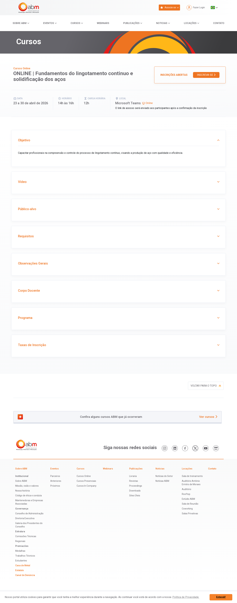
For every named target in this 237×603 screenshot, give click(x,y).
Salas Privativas (190, 513)
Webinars (103, 23)
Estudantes (21, 560)
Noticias (161, 23)
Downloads (135, 490)
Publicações (131, 23)
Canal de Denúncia (25, 575)
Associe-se (168, 7)
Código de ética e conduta (28, 495)
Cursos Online (84, 476)
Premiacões (21, 546)
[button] (214, 7)
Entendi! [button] (221, 597)
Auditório (186, 489)
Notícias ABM (162, 481)
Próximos (55, 486)
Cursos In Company (86, 486)
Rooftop (186, 494)
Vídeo (118, 182)
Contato (218, 23)
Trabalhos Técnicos (25, 555)
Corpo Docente (118, 291)
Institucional (21, 476)
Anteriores (55, 481)
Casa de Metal (22, 565)
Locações (190, 23)
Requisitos (118, 236)
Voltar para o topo (206, 385)
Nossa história (22, 490)
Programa (118, 318)
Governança (21, 508)
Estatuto (19, 570)
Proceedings (135, 486)
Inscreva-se (206, 74)
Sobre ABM (19, 23)
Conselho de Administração (29, 513)
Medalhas (20, 551)
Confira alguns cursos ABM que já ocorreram (117, 416)
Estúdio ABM (188, 499)
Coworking (187, 508)
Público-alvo (118, 209)
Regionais (20, 541)
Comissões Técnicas (25, 536)
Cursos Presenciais (86, 481)
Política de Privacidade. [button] (185, 597)
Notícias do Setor (164, 476)
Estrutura (20, 531)
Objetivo (118, 140)
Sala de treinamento (192, 476)
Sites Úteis (134, 495)
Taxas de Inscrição (118, 345)
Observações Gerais (118, 263)
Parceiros (55, 476)
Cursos (75, 23)
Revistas (133, 481)
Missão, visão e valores (27, 486)
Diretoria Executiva (24, 518)
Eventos (48, 23)
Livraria (133, 476)
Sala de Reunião (190, 503)
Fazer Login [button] (196, 7)
